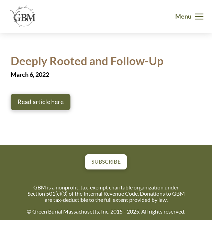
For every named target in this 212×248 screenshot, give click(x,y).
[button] (189, 16)
